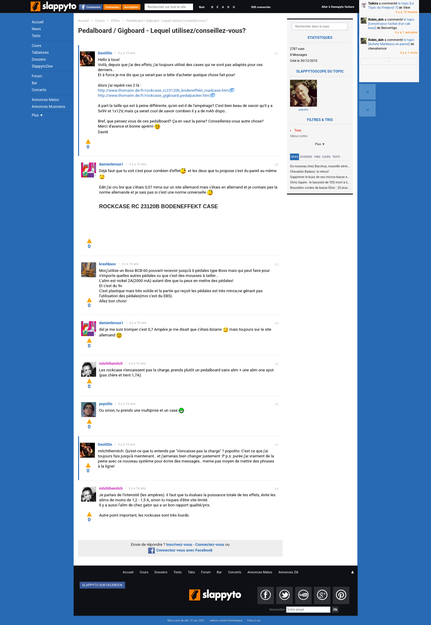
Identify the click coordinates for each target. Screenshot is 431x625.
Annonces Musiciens (48, 107)
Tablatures (40, 52)
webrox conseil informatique (226, 620)
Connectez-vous (209, 544)
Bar (34, 83)
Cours (36, 46)
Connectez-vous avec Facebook (180, 550)
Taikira (373, 3)
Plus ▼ (37, 115)
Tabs (317, 156)
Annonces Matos (45, 100)
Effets (115, 21)
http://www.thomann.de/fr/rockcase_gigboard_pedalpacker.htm (154, 95)
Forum (37, 76)
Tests (36, 36)
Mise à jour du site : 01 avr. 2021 (185, 620)
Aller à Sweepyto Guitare (337, 6)
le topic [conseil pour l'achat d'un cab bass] (391, 24)
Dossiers (39, 59)
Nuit (201, 7)
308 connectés (260, 7)
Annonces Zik (288, 572)
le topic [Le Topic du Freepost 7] (391, 5)
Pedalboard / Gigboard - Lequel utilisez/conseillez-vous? (166, 21)
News (36, 29)
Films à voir (253, 620)
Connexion (93, 7)
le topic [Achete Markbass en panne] (391, 42)
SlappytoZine (42, 66)
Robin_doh (376, 20)
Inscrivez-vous (179, 544)
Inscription (131, 7)
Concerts (39, 90)
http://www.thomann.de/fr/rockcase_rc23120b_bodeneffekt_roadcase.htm (163, 90)
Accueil (38, 22)
